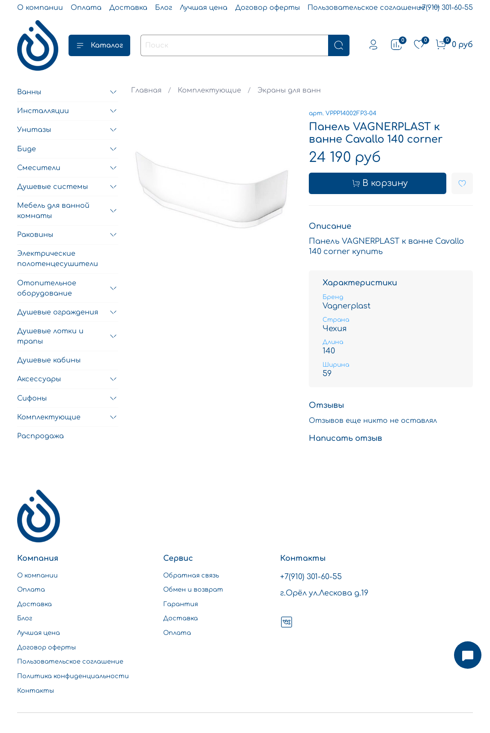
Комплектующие (209, 90)
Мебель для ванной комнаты (53, 211)
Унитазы (34, 130)
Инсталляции (43, 111)
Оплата (86, 8)
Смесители (38, 168)
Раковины (35, 235)
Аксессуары (39, 379)
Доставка (128, 8)
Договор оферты (267, 8)
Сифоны (32, 398)
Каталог (99, 45)
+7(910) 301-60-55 (445, 8)
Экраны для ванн (289, 90)
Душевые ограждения (57, 312)
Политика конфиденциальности (73, 676)
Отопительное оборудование (46, 288)
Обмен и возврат (193, 589)
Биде (26, 149)
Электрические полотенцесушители (57, 259)
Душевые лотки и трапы (50, 336)
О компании (40, 8)
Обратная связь (191, 575)
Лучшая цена (203, 8)
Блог (163, 8)
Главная (146, 90)
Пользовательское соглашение (366, 8)
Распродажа (40, 436)
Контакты (35, 690)
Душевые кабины (49, 360)
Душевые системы (52, 187)
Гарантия (180, 604)
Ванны (29, 92)
